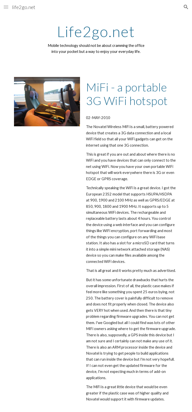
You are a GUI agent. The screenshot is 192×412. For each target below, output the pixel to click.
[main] (96, 39)
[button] (6, 7)
